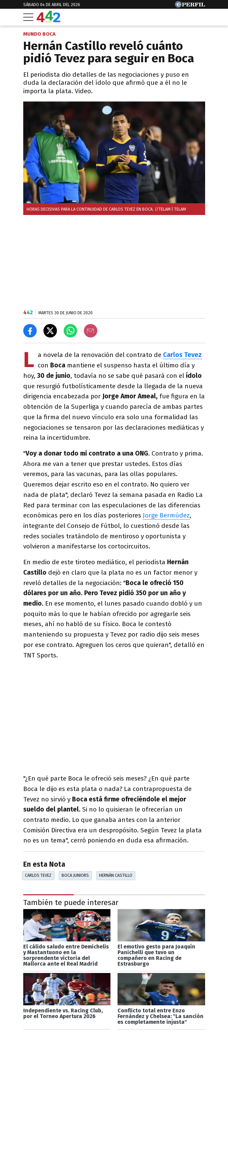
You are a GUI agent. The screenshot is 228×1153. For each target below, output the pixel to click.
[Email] (90, 330)
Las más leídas (48, 1131)
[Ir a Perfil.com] (190, 6)
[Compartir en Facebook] (30, 330)
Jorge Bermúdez (166, 515)
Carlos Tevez (182, 355)
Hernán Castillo (115, 875)
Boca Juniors (75, 875)
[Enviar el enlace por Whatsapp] (70, 330)
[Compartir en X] (50, 330)
